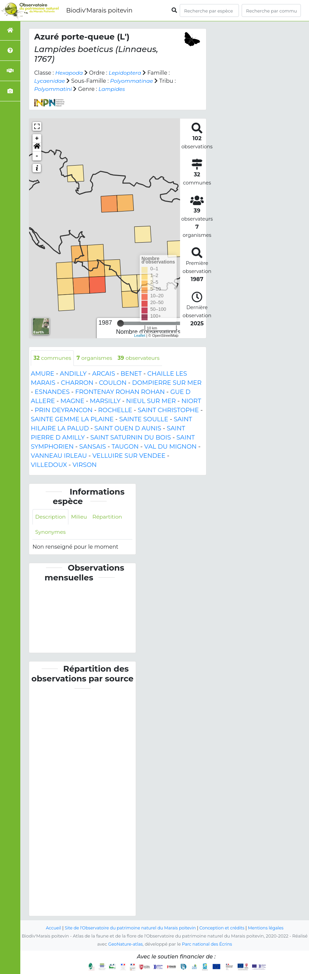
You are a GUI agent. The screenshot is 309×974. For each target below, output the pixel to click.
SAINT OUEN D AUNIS (127, 428)
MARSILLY (105, 401)
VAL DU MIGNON (170, 446)
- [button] (37, 156)
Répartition (109, 517)
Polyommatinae (133, 81)
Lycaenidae (50, 81)
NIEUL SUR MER (151, 401)
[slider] (120, 323)
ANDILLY (73, 373)
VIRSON (84, 465)
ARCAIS (103, 373)
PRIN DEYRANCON (64, 410)
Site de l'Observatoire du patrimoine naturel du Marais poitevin (129, 927)
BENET (131, 373)
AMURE (42, 373)
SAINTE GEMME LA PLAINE (72, 419)
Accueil (50, 927)
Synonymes (51, 532)
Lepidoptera (126, 73)
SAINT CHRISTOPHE (168, 410)
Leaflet (139, 335)
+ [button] (37, 138)
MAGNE (73, 401)
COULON (113, 382)
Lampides (116, 89)
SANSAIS (92, 446)
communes (53, 358)
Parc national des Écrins (208, 944)
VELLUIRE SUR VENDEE (128, 455)
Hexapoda (69, 73)
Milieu (80, 517)
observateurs (141, 358)
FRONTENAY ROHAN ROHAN (120, 392)
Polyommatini (56, 89)
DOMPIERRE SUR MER (166, 382)
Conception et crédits (223, 927)
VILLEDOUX (49, 465)
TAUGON (124, 446)
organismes (96, 358)
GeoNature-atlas (124, 944)
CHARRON (77, 382)
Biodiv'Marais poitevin (99, 10)
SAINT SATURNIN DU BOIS (130, 437)
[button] (36, 147)
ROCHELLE (115, 410)
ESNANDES (52, 392)
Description (51, 517)
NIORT (191, 401)
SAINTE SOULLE (143, 419)
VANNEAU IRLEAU (59, 455)
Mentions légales (268, 927)
